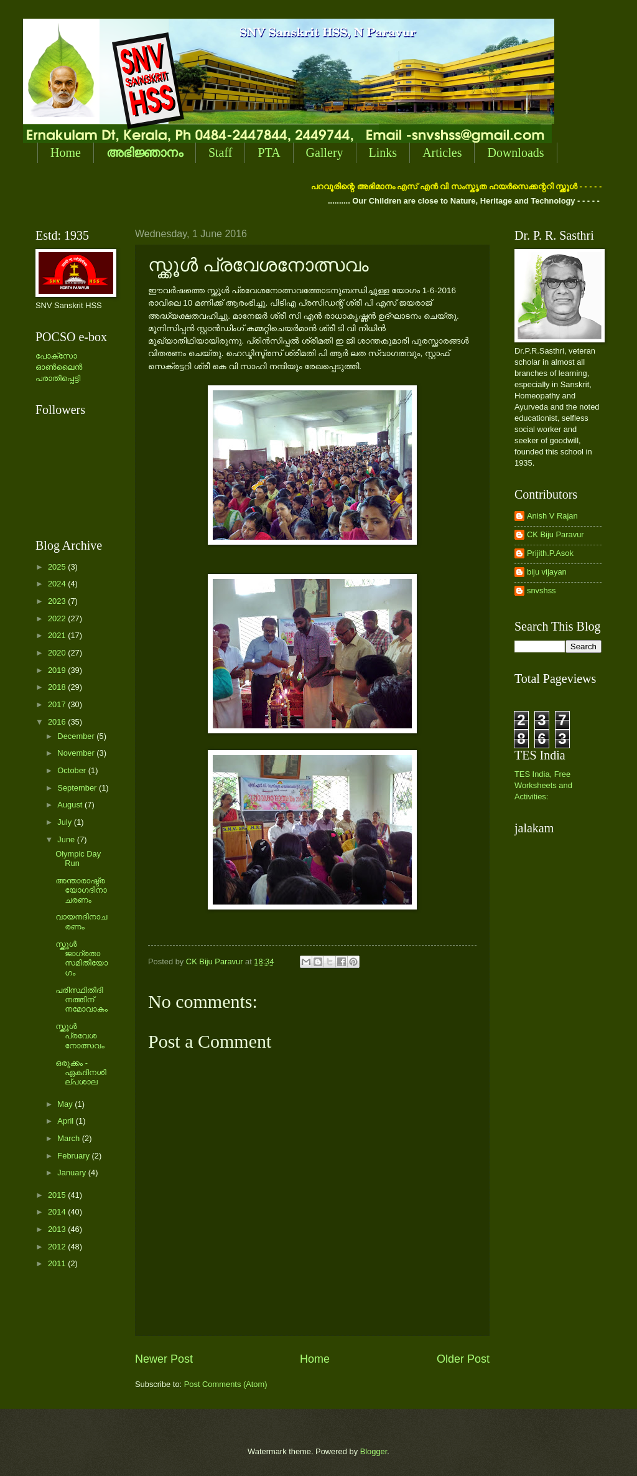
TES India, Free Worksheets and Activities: (543, 785)
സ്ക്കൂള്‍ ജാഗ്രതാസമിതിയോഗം (81, 958)
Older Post (463, 1359)
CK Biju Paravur (555, 534)
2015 (58, 1195)
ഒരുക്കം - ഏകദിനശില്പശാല (80, 1072)
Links (383, 152)
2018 (58, 687)
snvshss (541, 590)
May (66, 1104)
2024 (58, 583)
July (65, 822)
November (76, 753)
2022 (58, 618)
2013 (58, 1229)
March (69, 1138)
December (76, 736)
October (72, 770)
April (66, 1121)
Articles (442, 152)
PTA (269, 152)
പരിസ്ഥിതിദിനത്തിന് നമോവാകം (81, 999)
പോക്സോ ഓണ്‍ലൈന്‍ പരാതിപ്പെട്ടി (58, 367)
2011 (58, 1263)
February (74, 1155)
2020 (58, 652)
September (78, 787)
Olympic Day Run (78, 858)
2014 (58, 1211)
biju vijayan (547, 571)
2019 (58, 670)
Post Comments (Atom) (225, 1384)
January (72, 1172)
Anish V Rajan (552, 515)
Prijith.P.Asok (550, 553)
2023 (58, 601)
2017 (58, 704)
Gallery (324, 152)
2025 (58, 566)
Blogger (374, 1451)
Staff (220, 152)
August (71, 804)
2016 (58, 721)
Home (65, 152)
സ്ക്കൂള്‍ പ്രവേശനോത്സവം (80, 1036)
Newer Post (164, 1359)
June (67, 839)
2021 (58, 635)
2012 (58, 1246)
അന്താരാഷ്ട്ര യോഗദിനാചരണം (81, 890)
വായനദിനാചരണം (81, 921)
